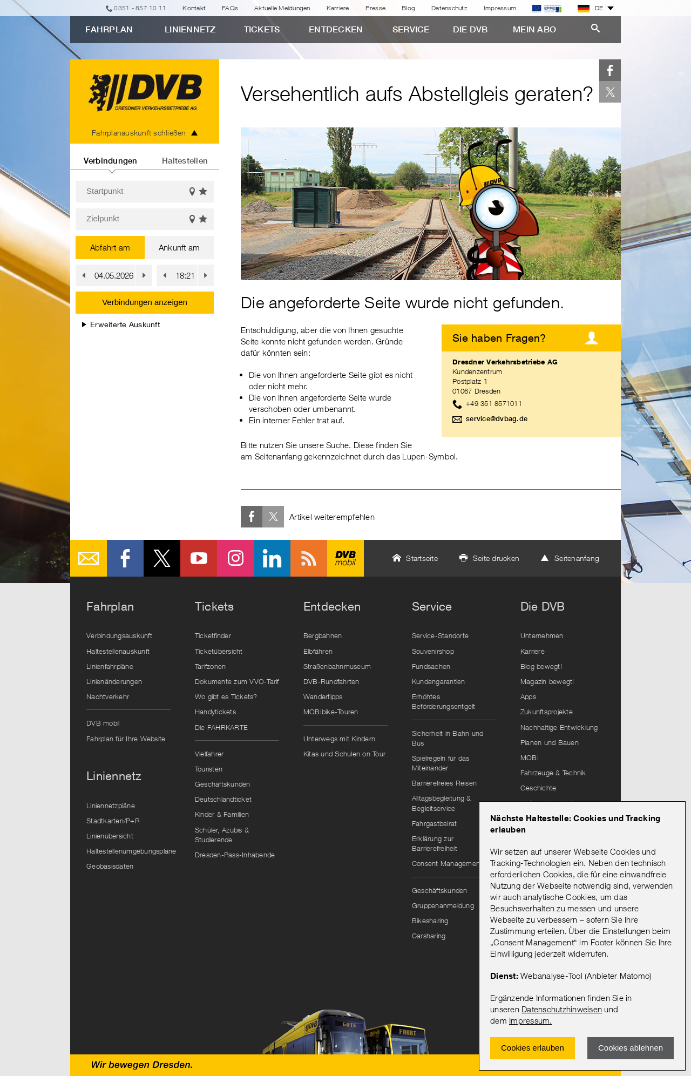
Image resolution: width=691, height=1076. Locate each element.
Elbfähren (318, 651)
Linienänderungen (114, 681)
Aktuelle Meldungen (282, 8)
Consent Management (447, 863)
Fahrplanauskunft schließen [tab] (139, 132)
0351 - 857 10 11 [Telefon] (140, 8)
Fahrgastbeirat (434, 823)
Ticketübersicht (219, 651)
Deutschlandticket (223, 799)
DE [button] (591, 8)
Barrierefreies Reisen (444, 783)
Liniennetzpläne (110, 805)
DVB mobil (345, 558)
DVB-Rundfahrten (331, 681)
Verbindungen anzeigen (144, 302)
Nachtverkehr (107, 696)
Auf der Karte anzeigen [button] (192, 192)
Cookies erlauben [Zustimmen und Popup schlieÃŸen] (532, 1047)
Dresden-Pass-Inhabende (235, 854)
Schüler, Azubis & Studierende (222, 834)
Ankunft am (179, 247)
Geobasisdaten (109, 866)
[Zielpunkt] (145, 219)
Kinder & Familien (222, 814)
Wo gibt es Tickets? (226, 696)
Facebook (610, 70)
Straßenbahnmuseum (337, 666)
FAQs (230, 8)
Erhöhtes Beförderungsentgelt (444, 701)
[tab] (110, 157)
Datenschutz (449, 8)
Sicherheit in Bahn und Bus (448, 738)
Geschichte (538, 787)
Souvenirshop (433, 651)
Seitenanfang (576, 558)
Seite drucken (496, 558)
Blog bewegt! (541, 666)
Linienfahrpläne (109, 666)
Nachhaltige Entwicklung (559, 727)
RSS (308, 558)
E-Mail (88, 558)
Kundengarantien (438, 681)
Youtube (198, 558)
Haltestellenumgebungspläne (131, 851)
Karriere (338, 8)
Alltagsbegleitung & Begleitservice (441, 803)
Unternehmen (542, 635)
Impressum (529, 1020)
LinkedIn (272, 558)
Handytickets (215, 711)
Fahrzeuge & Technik (553, 772)
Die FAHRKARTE (221, 727)
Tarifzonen (210, 666)
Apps (528, 696)
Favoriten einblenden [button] (203, 192)
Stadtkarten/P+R (113, 820)
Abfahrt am (110, 247)
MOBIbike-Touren (330, 711)
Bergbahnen (322, 635)
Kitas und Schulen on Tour (344, 753)
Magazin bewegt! (547, 681)
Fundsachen (431, 666)
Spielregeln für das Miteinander (441, 763)
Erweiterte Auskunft (121, 324)
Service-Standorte (440, 635)
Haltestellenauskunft (118, 651)
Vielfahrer (209, 753)
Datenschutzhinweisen (561, 1009)
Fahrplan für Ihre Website (125, 738)
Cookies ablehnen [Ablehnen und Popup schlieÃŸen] (630, 1047)
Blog (408, 8)
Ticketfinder (213, 635)
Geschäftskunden (222, 784)
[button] (84, 275)
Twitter (610, 92)
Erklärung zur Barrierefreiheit (434, 843)
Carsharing (429, 935)
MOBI (529, 757)
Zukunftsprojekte (546, 711)
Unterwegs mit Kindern (339, 738)
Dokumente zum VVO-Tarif (237, 681)
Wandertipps (323, 696)
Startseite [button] (422, 558)
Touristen (208, 768)
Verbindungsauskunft (119, 635)
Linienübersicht (109, 835)
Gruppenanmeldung (443, 905)
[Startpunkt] (145, 191)
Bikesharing (430, 920)
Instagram (235, 558)
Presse (375, 8)
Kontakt (194, 8)
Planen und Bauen (549, 742)
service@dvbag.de (496, 419)
